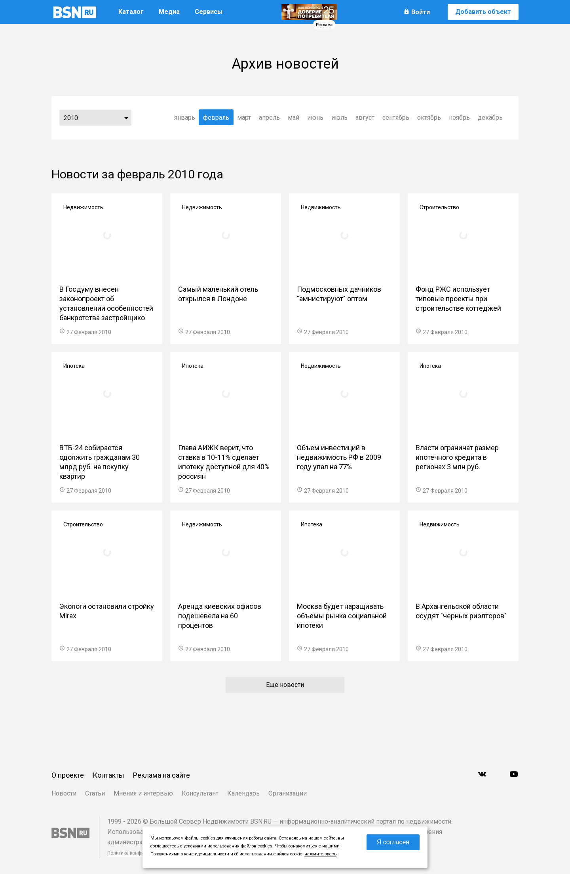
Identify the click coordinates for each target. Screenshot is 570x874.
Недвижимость (83, 207)
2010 (71, 118)
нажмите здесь (320, 854)
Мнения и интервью (143, 793)
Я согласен (393, 842)
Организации (287, 793)
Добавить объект (483, 11)
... (126, 117)
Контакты (108, 775)
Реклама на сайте (161, 775)
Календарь (243, 793)
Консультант (200, 793)
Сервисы (208, 11)
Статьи (95, 793)
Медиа (169, 11)
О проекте (67, 775)
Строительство (439, 207)
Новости (63, 793)
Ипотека (74, 366)
